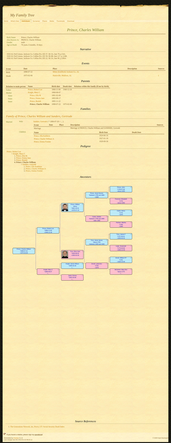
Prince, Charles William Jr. (44, 139)
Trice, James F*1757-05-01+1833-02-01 (121, 236)
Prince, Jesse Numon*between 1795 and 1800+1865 (96, 195)
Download (70, 21)
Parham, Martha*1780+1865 (121, 224)
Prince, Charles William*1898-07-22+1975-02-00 (24, 251)
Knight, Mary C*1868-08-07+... (48, 271)
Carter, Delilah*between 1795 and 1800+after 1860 (96, 218)
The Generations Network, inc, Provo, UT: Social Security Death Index (37, 427)
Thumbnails (61, 21)
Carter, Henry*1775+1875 (121, 213)
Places (44, 21)
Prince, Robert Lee (35, 90)
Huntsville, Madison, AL (62, 76)
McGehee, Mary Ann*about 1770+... (121, 271)
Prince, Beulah (35, 101)
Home (6, 21)
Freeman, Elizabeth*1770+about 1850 (121, 201)
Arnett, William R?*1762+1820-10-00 (120, 260)
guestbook (38, 435)
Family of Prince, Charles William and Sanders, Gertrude (39, 116)
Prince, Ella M (35, 95)
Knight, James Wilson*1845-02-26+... (72, 265)
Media (52, 21)
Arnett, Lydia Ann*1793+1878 (96, 265)
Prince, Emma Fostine (42, 142)
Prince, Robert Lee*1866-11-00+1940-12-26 (48, 230)
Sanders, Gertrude (40, 121)
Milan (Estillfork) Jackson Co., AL (66, 72)
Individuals (26, 21)
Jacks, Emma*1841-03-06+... (72, 277)
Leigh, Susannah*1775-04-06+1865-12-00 (121, 248)
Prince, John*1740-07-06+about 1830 (121, 189)
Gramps (16, 438)
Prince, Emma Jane (37, 98)
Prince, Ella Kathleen (42, 136)
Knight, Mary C (34, 92)
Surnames (36, 21)
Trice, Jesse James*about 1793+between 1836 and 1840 (96, 242)
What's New (15, 21)
